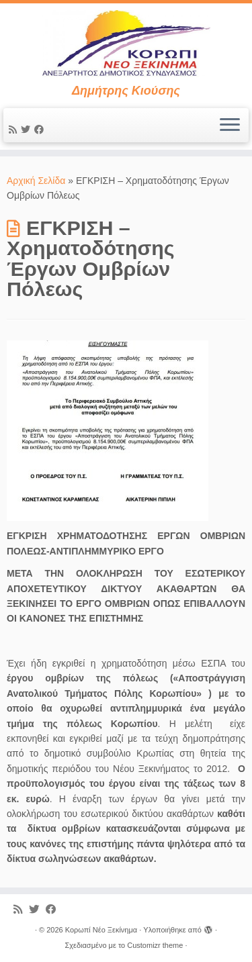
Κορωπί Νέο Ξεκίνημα (101, 930)
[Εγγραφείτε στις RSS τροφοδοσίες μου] (15, 129)
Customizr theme (155, 945)
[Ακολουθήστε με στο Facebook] (41, 129)
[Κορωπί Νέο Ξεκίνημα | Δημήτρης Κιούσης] (126, 43)
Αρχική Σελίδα (37, 180)
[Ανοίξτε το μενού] (230, 125)
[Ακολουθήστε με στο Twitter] (27, 129)
